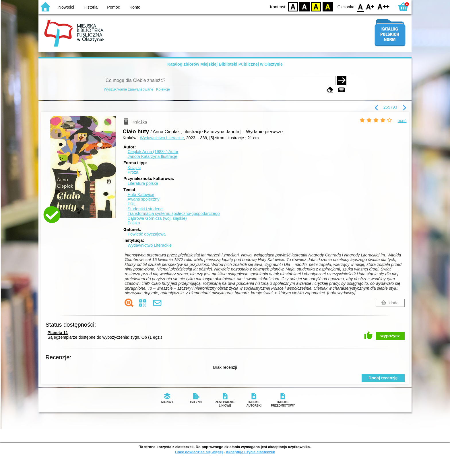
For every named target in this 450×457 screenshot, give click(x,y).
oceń (402, 120)
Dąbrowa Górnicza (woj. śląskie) (157, 218)
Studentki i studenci (145, 209)
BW (304, 6)
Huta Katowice (140, 194)
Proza (132, 172)
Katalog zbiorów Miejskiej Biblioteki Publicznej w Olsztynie (225, 64)
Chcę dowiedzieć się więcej (199, 452)
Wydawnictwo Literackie (162, 138)
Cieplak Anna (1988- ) (152, 151)
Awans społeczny (143, 199)
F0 (360, 6)
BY (328, 6)
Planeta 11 (58, 332)
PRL (131, 204)
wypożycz (390, 336)
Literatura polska (142, 183)
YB (316, 6)
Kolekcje (163, 89)
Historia (91, 7)
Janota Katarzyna (152, 156)
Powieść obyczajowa (146, 234)
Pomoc (113, 7)
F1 (370, 6)
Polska (133, 223)
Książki (134, 167)
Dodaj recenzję (383, 378)
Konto (134, 7)
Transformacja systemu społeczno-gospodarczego (173, 213)
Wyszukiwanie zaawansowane (129, 89)
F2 (383, 6)
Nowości (66, 7)
